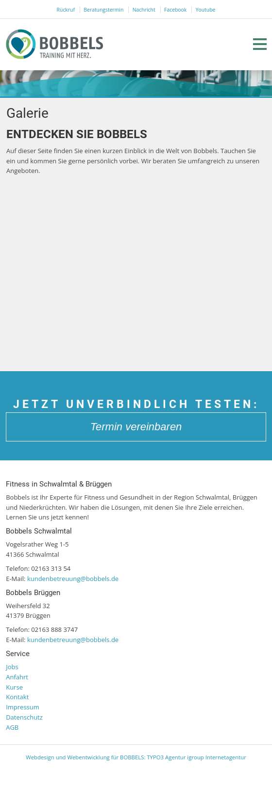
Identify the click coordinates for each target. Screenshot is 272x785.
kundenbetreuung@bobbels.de (73, 578)
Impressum (22, 707)
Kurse (14, 687)
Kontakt (17, 696)
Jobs (12, 666)
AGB (12, 727)
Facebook (175, 9)
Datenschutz (24, 717)
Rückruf (66, 9)
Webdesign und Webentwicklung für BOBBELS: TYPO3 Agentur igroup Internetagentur (136, 757)
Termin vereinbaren (136, 427)
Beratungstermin (103, 9)
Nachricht (144, 9)
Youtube (206, 9)
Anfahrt (17, 677)
